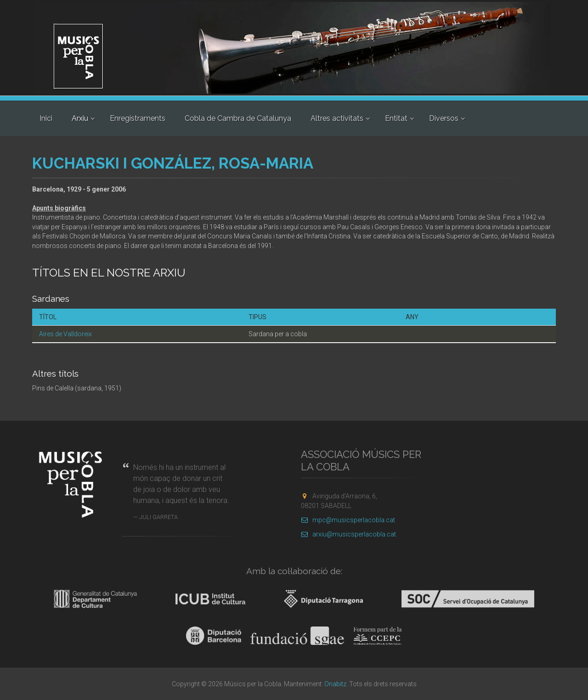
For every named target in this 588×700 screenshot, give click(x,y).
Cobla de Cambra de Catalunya (238, 118)
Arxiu (80, 118)
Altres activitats (337, 118)
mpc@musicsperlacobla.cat (348, 520)
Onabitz (335, 684)
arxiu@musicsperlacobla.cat (348, 534)
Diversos (443, 118)
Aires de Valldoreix (65, 334)
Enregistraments (137, 118)
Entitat (396, 118)
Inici (46, 118)
